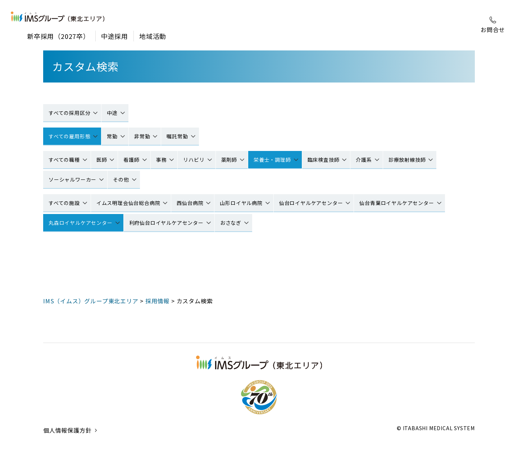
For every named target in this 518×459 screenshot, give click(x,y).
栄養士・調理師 (272, 159)
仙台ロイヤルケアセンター (311, 202)
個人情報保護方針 (67, 439)
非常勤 (142, 136)
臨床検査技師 (324, 159)
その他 (121, 179)
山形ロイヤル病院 (241, 202)
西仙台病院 (190, 202)
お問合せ (493, 25)
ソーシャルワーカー (72, 179)
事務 (161, 159)
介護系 (364, 159)
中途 (112, 112)
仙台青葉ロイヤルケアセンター (396, 202)
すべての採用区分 (69, 112)
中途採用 (114, 36)
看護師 (131, 159)
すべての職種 (64, 159)
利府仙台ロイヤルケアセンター (166, 222)
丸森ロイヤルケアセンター (81, 222)
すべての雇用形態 (69, 136)
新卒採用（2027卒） (58, 36)
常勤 (112, 136)
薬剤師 (229, 159)
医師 (101, 159)
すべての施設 (64, 202)
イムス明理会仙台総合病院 (128, 202)
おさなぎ (230, 222)
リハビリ (193, 159)
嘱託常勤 (177, 136)
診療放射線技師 (407, 159)
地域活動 (152, 36)
